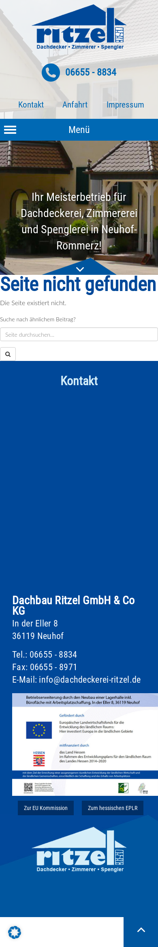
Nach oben (141, 930)
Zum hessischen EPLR (112, 808)
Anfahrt (75, 105)
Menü (79, 130)
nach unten (79, 266)
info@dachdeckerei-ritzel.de (90, 680)
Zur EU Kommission (46, 808)
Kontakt (31, 105)
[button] (14, 932)
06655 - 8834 (90, 72)
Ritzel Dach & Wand (79, 27)
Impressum (125, 105)
